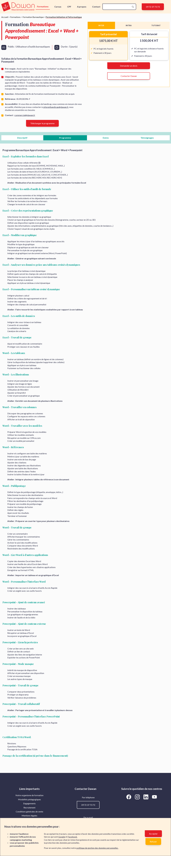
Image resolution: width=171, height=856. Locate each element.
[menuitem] (29, 795)
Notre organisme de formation (29, 795)
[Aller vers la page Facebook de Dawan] (129, 797)
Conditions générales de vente (29, 811)
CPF (69, 6)
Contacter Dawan (129, 76)
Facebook (72, 836)
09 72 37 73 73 (153, 6)
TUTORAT (156, 25)
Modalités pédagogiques (29, 799)
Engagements (29, 803)
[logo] (18, 7)
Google (61, 836)
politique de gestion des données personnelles (97, 848)
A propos (81, 6)
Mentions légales (29, 815)
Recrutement (29, 807)
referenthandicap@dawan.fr (55, 107)
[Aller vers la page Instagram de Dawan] (138, 797)
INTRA (129, 25)
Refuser (153, 841)
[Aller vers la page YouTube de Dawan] (154, 797)
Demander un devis (128, 65)
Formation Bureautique (33, 17)
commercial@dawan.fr (24, 115)
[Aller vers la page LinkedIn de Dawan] (146, 797)
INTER (101, 25)
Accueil (4, 17)
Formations (42, 6)
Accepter (153, 833)
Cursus (57, 6)
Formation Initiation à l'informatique (64, 17)
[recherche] (117, 6)
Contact (96, 6)
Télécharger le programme (42, 123)
